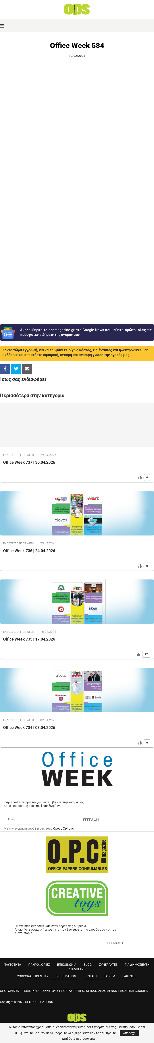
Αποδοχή (129, 1033)
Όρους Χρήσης (63, 828)
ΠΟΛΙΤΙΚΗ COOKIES (134, 991)
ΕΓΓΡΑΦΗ (91, 820)
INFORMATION (66, 976)
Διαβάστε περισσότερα (78, 1038)
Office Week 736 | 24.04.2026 (29, 550)
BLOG (88, 964)
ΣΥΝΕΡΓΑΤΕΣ (108, 964)
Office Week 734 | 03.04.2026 (29, 727)
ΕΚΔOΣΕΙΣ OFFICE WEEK (18, 455)
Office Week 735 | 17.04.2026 (29, 639)
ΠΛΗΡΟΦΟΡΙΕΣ (39, 964)
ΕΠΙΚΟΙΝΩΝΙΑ (66, 964)
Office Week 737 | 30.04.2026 (29, 462)
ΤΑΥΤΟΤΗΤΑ (12, 964)
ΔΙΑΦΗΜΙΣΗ (77, 969)
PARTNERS (129, 976)
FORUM (109, 976)
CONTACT (90, 976)
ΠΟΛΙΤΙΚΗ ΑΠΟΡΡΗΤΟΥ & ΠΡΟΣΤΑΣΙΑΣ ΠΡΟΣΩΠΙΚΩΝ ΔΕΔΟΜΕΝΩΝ (70, 991)
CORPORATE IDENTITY (32, 976)
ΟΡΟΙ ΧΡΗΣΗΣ (10, 991)
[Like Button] (140, 477)
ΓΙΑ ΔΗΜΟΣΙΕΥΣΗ (137, 964)
